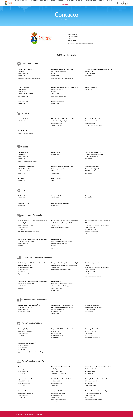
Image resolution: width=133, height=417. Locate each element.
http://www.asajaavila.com (93, 234)
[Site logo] (8, 3)
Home (62, 20)
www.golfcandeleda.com (58, 402)
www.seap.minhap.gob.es (92, 337)
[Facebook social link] (117, 3)
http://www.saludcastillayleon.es (27, 161)
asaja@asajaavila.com (91, 231)
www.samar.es (89, 312)
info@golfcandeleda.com (58, 399)
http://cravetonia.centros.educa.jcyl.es (62, 78)
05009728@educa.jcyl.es (58, 96)
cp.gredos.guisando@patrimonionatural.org (30, 352)
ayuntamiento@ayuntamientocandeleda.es (80, 43)
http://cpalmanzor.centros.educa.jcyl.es (29, 78)
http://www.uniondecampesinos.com (28, 231)
